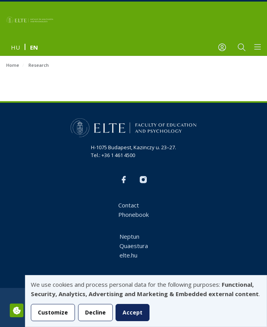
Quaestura (133, 246)
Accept (132, 312)
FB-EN (124, 180)
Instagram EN (143, 180)
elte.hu (128, 255)
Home (12, 65)
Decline (95, 312)
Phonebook (133, 214)
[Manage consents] (16, 310)
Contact (128, 205)
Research (38, 65)
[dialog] (146, 301)
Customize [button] (53, 312)
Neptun (129, 236)
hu (15, 47)
